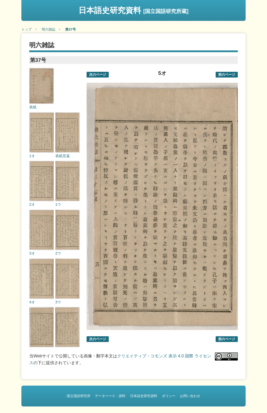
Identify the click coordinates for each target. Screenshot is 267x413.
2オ (32, 204)
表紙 (33, 107)
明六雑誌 (48, 29)
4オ (32, 302)
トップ (26, 29)
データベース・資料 (110, 396)
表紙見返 (62, 156)
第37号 (70, 29)
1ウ (58, 204)
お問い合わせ (190, 396)
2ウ (58, 253)
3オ (32, 253)
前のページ (226, 74)
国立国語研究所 (78, 396)
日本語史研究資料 (133, 10)
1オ (32, 156)
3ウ (58, 302)
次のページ (97, 74)
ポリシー (168, 396)
